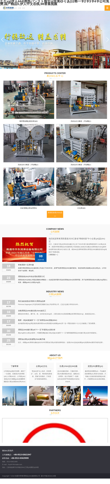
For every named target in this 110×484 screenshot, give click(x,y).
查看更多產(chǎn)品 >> (55, 214)
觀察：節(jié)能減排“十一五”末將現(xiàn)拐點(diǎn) (37, 320)
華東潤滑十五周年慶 (26, 265)
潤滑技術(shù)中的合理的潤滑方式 (31, 276)
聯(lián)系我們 (7, 451)
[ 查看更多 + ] (53, 254)
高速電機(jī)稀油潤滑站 (28, 208)
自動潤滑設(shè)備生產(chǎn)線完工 (32, 311)
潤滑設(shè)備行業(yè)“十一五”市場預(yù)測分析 (36, 330)
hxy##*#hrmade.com (15, 464)
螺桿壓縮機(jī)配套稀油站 (28, 121)
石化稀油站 (81, 208)
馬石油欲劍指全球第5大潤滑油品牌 (31, 301)
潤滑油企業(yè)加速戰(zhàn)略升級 (31, 339)
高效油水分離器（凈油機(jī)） (81, 121)
